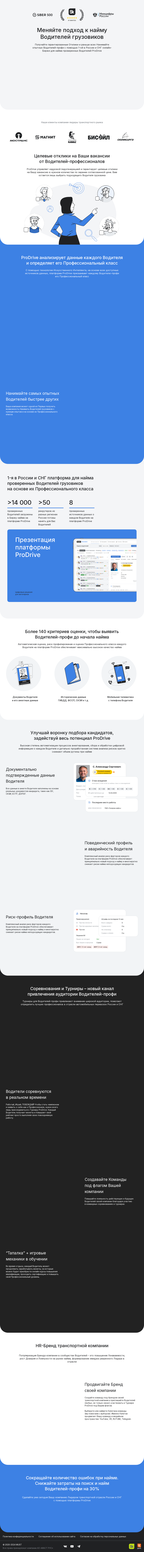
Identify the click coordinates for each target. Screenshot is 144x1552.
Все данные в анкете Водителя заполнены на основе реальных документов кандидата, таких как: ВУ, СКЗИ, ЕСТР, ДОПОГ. (32, 791)
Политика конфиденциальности (18, 1536)
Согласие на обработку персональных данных (103, 1536)
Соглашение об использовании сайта (57, 1536)
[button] (72, 565)
